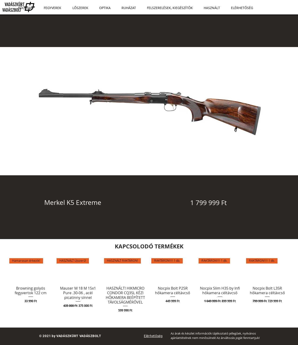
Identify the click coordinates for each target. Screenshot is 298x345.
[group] (149, 285)
